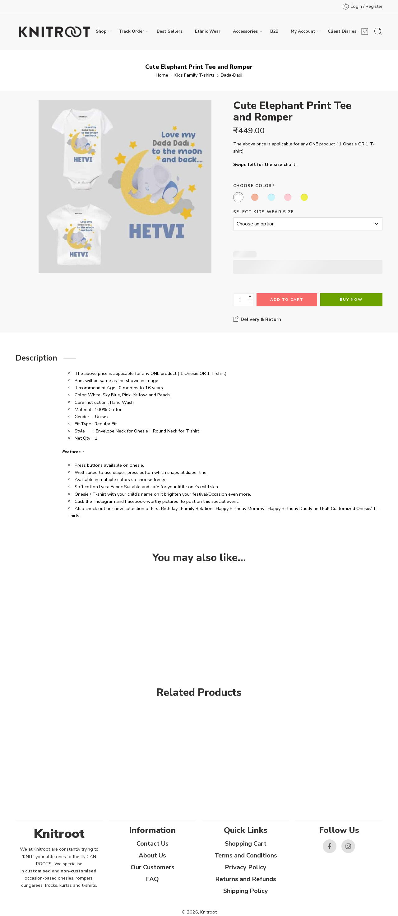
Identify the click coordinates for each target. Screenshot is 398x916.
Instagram (105, 501)
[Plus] (250, 296)
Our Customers (152, 867)
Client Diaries (342, 31)
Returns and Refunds (245, 879)
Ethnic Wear (207, 31)
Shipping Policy (245, 891)
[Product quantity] (240, 299)
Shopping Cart (245, 843)
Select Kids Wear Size (263, 212)
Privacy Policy (245, 867)
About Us (152, 855)
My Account (303, 31)
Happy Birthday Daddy (290, 508)
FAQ (152, 879)
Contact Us (153, 843)
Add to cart (286, 299)
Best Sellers (170, 31)
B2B (274, 31)
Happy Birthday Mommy (240, 508)
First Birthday (164, 508)
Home (162, 75)
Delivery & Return (257, 319)
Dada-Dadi (231, 75)
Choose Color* (254, 186)
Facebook (135, 501)
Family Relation (196, 508)
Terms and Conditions (246, 855)
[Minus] (250, 303)
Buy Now (351, 299)
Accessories (245, 31)
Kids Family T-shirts (194, 75)
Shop (101, 31)
